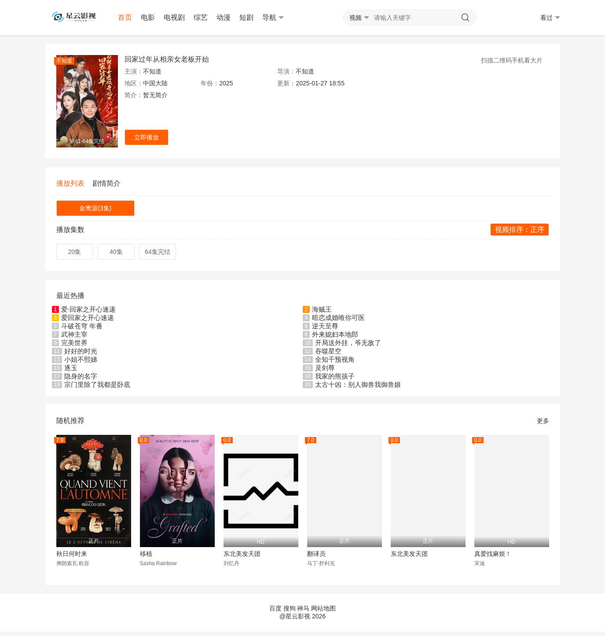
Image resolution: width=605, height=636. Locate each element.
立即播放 (146, 137)
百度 (275, 608)
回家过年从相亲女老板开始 (167, 59)
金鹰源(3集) (95, 208)
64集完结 (157, 251)
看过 (550, 18)
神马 (303, 608)
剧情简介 (106, 183)
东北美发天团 (242, 553)
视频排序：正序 (519, 229)
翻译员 (316, 553)
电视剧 (174, 17)
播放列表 (70, 183)
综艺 (201, 17)
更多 (543, 420)
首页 (125, 17)
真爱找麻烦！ (492, 553)
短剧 (246, 17)
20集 (74, 251)
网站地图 (323, 608)
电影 (148, 17)
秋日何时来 (71, 553)
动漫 (223, 17)
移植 (146, 553)
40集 (116, 251)
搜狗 (289, 608)
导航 (273, 18)
